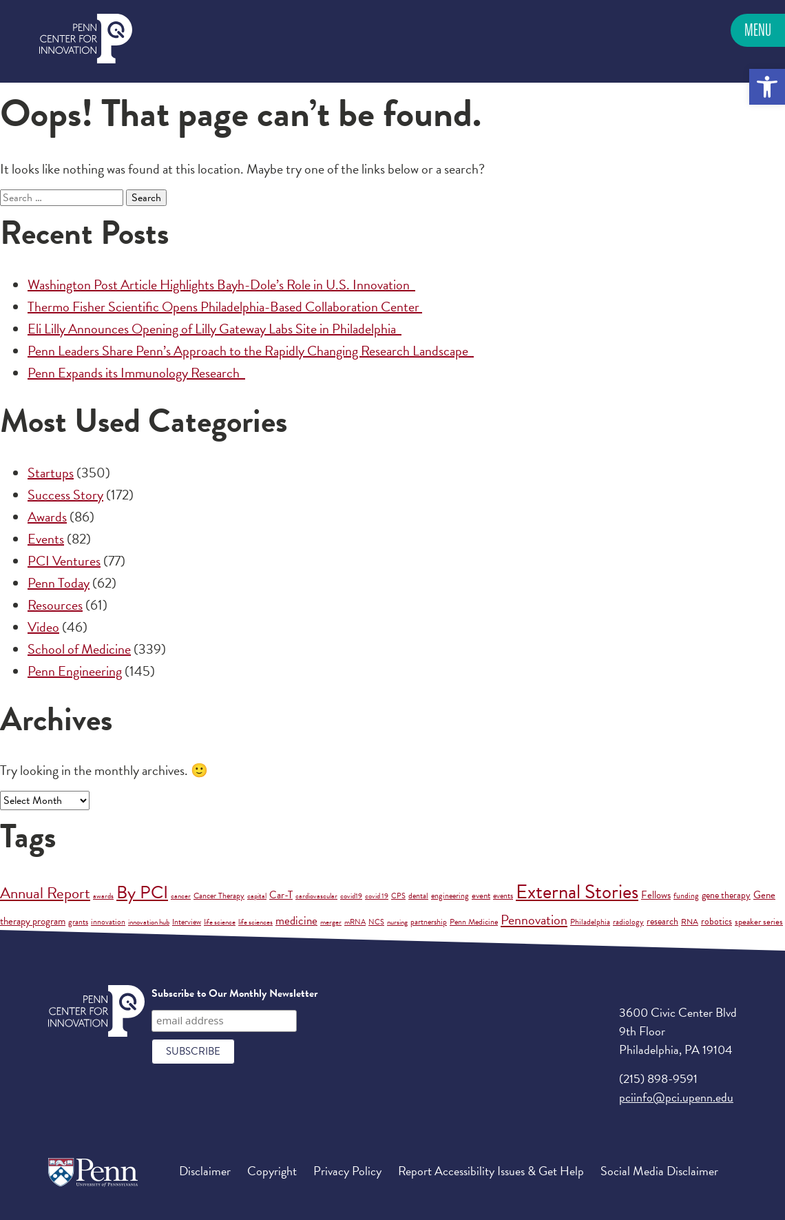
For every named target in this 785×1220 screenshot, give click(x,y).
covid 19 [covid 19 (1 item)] (376, 896)
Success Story (65, 494)
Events (46, 538)
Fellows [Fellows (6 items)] (656, 894)
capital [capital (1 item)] (256, 896)
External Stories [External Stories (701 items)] (577, 892)
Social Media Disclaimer (659, 1170)
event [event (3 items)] (481, 895)
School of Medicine (79, 649)
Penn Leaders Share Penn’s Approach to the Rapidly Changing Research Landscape (251, 350)
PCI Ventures (64, 560)
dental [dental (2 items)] (418, 895)
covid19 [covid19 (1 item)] (351, 896)
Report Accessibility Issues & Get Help (491, 1170)
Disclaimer (205, 1170)
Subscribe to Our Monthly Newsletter (234, 993)
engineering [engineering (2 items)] (450, 895)
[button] (767, 87)
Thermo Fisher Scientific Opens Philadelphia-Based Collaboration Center (225, 306)
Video (43, 627)
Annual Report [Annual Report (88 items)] (45, 892)
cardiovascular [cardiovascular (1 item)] (316, 896)
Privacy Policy (347, 1170)
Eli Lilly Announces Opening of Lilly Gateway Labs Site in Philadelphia (214, 328)
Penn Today (59, 582)
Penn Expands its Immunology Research (136, 372)
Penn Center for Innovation (85, 39)
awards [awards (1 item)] (103, 896)
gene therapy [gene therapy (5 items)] (726, 895)
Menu (757, 30)
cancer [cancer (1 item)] (181, 896)
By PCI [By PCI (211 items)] (142, 892)
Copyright (272, 1170)
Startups (51, 472)
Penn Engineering (75, 671)
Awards (47, 516)
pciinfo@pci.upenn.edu (676, 1097)
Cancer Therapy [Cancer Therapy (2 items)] (218, 895)
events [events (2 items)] (503, 895)
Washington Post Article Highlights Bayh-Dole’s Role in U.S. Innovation (221, 284)
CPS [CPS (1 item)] (398, 896)
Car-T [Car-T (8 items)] (281, 894)
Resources (55, 605)
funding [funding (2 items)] (686, 895)
